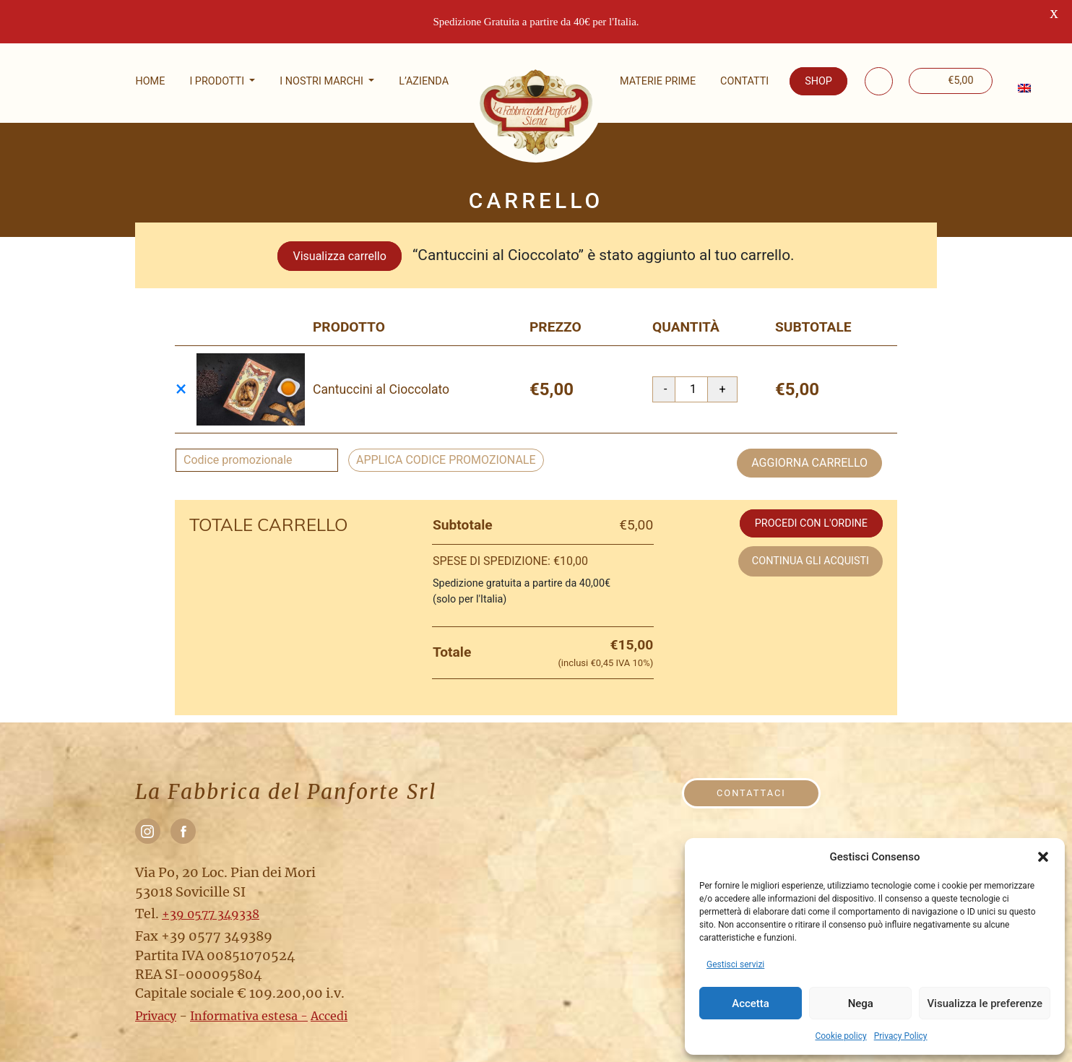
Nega (860, 1003)
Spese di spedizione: (510, 549)
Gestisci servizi (735, 964)
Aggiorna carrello (809, 451)
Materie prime (658, 81)
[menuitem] (1023, 88)
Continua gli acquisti (810, 549)
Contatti (744, 81)
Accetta (750, 1003)
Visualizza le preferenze (984, 1003)
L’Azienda (424, 81)
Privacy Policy (901, 1036)
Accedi (329, 1004)
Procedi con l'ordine (811, 512)
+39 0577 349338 (210, 902)
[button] (1043, 857)
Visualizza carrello (339, 244)
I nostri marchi (323, 81)
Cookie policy (840, 1036)
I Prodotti (217, 81)
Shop (818, 81)
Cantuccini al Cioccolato (381, 378)
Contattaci (751, 781)
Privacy (155, 1004)
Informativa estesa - (249, 1004)
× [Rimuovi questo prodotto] (181, 378)
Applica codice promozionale (446, 448)
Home (150, 81)
